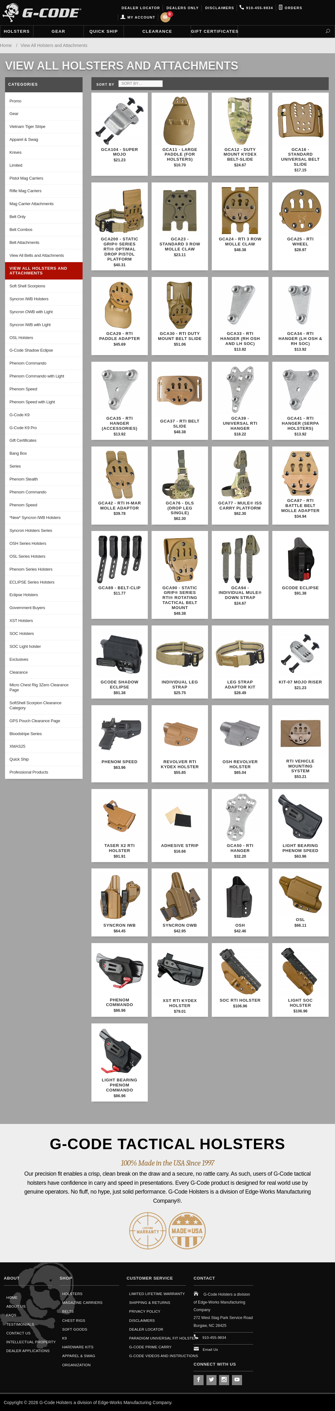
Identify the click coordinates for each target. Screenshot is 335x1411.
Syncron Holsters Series (30, 530)
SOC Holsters (21, 633)
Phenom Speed (23, 389)
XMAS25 (17, 746)
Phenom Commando (27, 363)
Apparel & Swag (23, 139)
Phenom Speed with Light (32, 402)
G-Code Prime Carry (150, 1347)
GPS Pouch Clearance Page (34, 720)
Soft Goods (74, 1329)
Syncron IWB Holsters (29, 299)
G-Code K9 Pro (23, 427)
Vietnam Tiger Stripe (27, 126)
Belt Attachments (24, 242)
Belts (68, 1311)
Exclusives (18, 659)
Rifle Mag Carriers (25, 190)
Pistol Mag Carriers (26, 178)
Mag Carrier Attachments (31, 203)
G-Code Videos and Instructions (163, 1356)
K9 (64, 1338)
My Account (137, 17)
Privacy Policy (144, 1311)
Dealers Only (182, 8)
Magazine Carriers (82, 1302)
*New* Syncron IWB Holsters (35, 517)
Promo (15, 101)
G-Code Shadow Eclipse (31, 350)
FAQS (11, 1315)
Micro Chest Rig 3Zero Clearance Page (38, 687)
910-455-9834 (256, 8)
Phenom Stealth (23, 479)
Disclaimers (219, 8)
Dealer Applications (28, 1351)
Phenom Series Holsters (30, 569)
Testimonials (20, 1324)
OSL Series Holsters (27, 556)
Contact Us (18, 1333)
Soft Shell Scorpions (27, 286)
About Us (16, 1306)
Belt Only (17, 216)
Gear (58, 31)
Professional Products (28, 772)
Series (15, 466)
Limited (15, 165)
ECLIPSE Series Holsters (32, 582)
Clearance (157, 31)
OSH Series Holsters (27, 543)
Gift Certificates (214, 31)
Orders (290, 8)
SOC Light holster (25, 646)
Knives (15, 152)
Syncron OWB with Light (31, 311)
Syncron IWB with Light (29, 324)
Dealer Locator (140, 8)
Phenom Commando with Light (36, 376)
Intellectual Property (31, 1342)
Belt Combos (20, 229)
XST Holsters (21, 620)
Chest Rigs (73, 1320)
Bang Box (18, 453)
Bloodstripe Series (25, 733)
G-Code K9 (19, 414)
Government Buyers (27, 607)
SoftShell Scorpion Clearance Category (35, 705)
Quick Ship (104, 31)
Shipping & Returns (149, 1302)
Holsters (17, 31)
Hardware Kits (78, 1347)
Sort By (105, 84)
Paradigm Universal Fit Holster (163, 1338)
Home (12, 1297)
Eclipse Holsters (23, 594)
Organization (76, 1365)
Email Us (210, 1349)
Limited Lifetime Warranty (157, 1294)
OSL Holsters (21, 337)
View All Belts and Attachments (36, 255)
